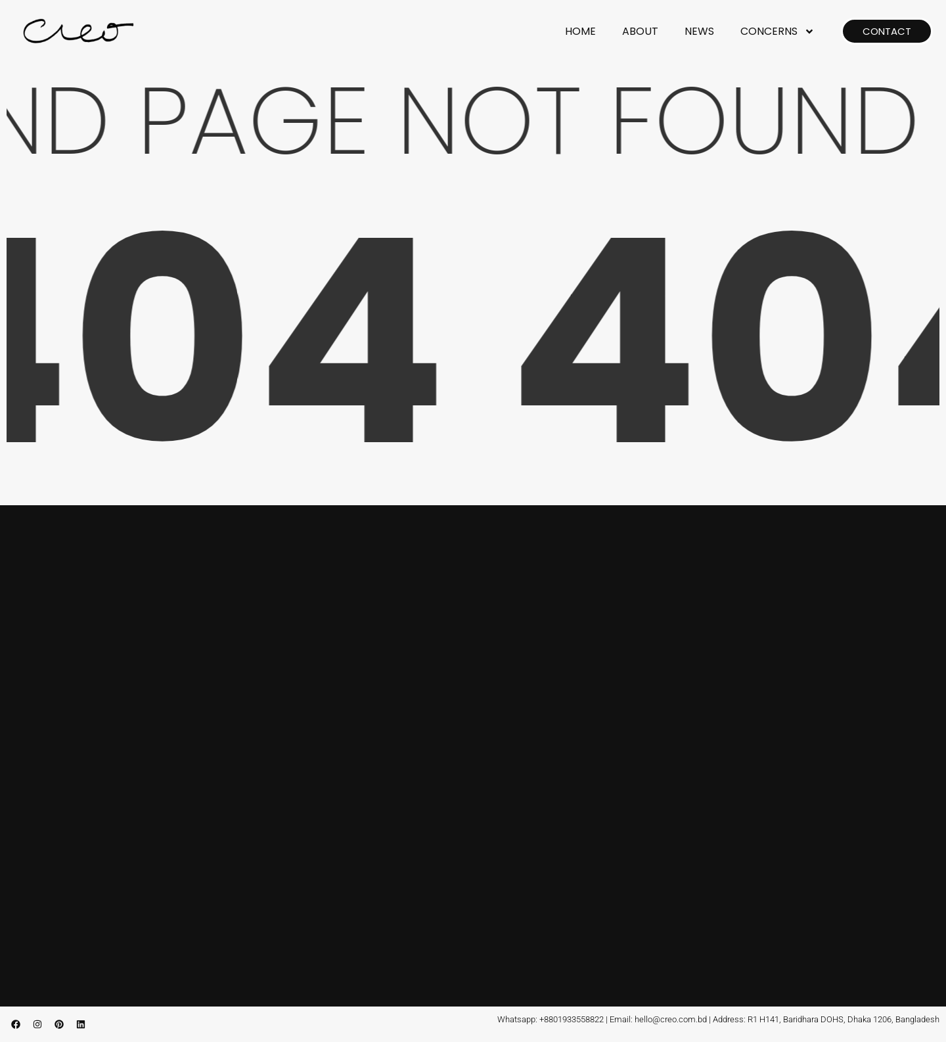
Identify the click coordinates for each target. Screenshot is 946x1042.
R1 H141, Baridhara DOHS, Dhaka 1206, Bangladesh (843, 1019)
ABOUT (640, 31)
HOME (580, 31)
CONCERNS (777, 31)
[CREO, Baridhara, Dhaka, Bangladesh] (473, 750)
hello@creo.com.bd (671, 1019)
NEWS (699, 31)
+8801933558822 (571, 1019)
